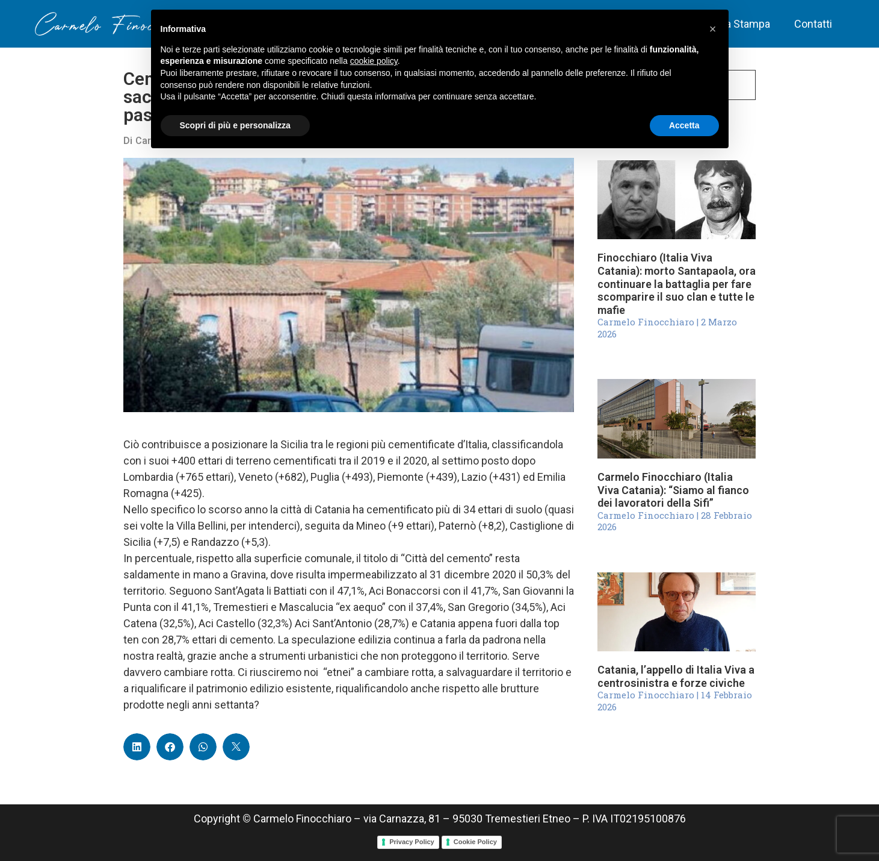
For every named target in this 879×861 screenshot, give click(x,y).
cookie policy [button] (374, 61)
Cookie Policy (475, 841)
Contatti (813, 23)
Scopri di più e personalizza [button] (235, 125)
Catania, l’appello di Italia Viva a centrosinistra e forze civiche (675, 676)
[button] (136, 746)
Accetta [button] (684, 125)
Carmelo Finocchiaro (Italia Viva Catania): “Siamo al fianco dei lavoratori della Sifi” (673, 490)
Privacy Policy (411, 841)
